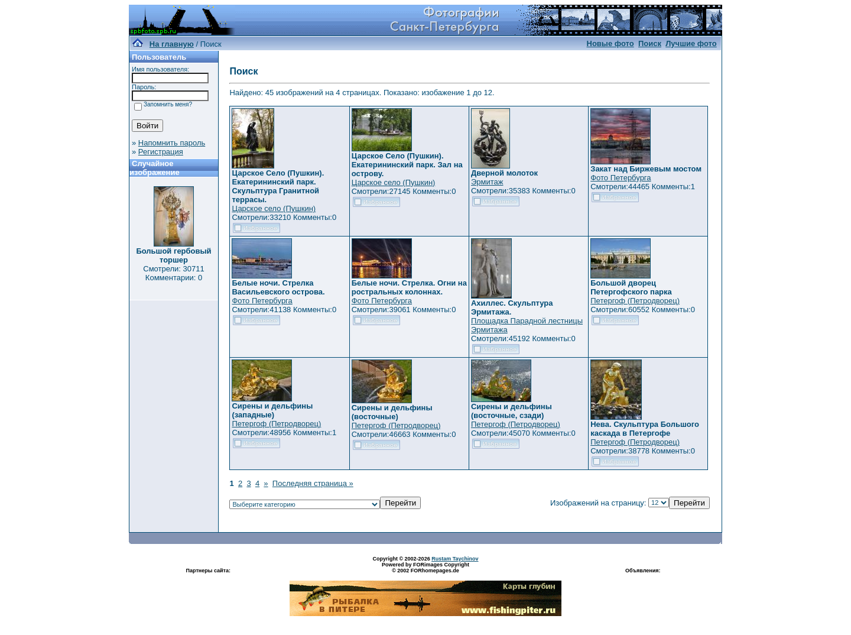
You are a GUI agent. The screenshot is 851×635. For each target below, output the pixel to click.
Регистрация (160, 151)
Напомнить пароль (171, 142)
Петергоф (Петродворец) (635, 300)
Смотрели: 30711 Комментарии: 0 (173, 273)
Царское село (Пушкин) (274, 208)
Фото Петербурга (620, 177)
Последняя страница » (312, 483)
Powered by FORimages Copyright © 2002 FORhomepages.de (425, 568)
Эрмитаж (487, 181)
